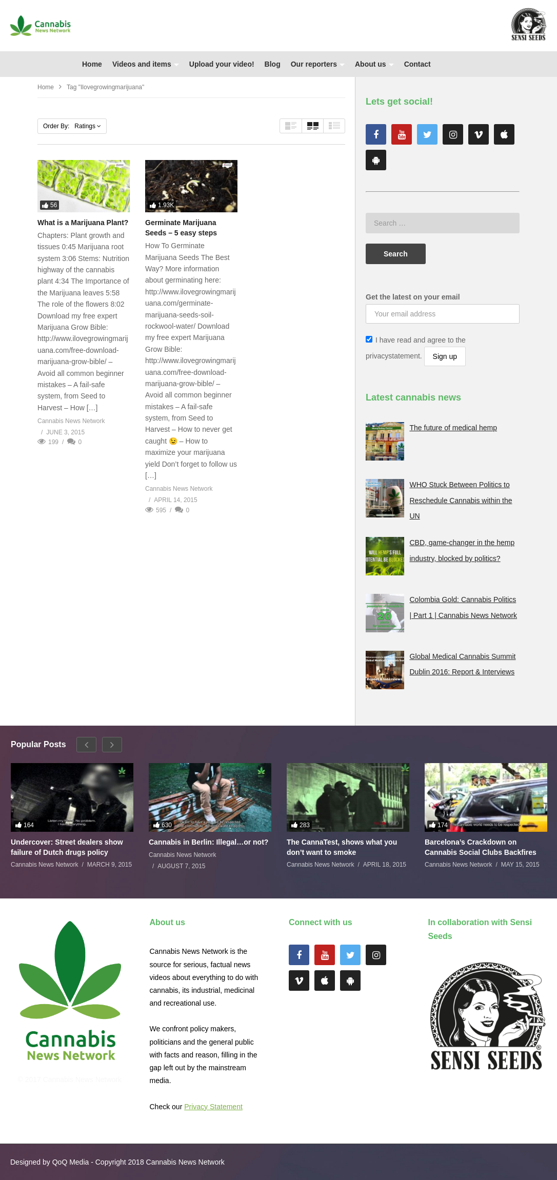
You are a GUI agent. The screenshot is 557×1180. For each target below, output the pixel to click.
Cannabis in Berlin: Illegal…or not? (208, 842)
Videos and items (145, 64)
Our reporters (318, 64)
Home (92, 64)
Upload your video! (221, 64)
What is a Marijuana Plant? (82, 222)
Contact (417, 64)
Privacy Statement (213, 1107)
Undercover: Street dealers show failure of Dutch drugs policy (67, 847)
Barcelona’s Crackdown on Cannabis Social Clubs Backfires (480, 847)
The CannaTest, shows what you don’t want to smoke (342, 847)
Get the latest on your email (413, 297)
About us (374, 64)
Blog (273, 64)
